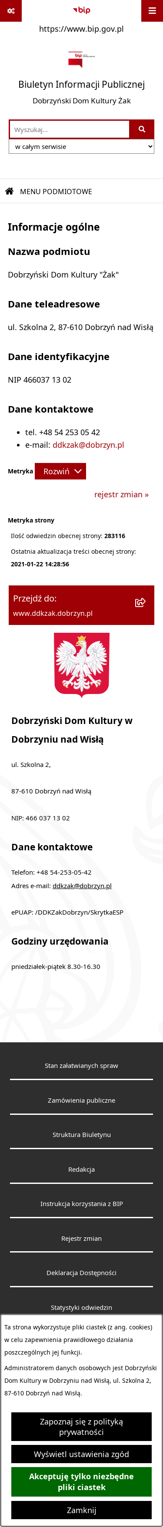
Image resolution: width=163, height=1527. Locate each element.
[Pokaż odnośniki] (11, 11)
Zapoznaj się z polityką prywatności (81, 1426)
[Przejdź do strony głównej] (81, 78)
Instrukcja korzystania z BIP (81, 1203)
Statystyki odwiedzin (81, 1307)
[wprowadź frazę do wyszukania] (69, 129)
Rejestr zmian (81, 1238)
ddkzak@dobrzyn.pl (88, 445)
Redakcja (81, 1169)
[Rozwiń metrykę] (60, 471)
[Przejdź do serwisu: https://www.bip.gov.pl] (81, 19)
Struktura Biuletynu (82, 1134)
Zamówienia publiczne (81, 1100)
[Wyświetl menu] (152, 11)
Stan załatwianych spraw (81, 1065)
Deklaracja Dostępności (81, 1272)
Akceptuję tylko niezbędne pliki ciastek (81, 1482)
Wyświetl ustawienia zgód (81, 1454)
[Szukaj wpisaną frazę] (142, 129)
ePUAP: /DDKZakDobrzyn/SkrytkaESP (67, 912)
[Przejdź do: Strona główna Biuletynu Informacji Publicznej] (9, 191)
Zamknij (81, 1510)
